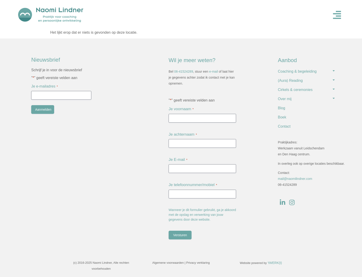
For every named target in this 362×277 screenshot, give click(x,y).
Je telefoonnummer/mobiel (193, 185)
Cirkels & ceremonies (295, 90)
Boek (282, 117)
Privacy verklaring (198, 262)
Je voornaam (181, 109)
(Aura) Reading (290, 80)
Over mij (285, 99)
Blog (281, 108)
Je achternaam (183, 134)
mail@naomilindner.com (295, 179)
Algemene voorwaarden (168, 262)
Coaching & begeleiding (297, 71)
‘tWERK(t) (274, 263)
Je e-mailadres (44, 86)
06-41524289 (183, 71)
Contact (284, 126)
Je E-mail (178, 159)
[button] (337, 15)
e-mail (213, 71)
